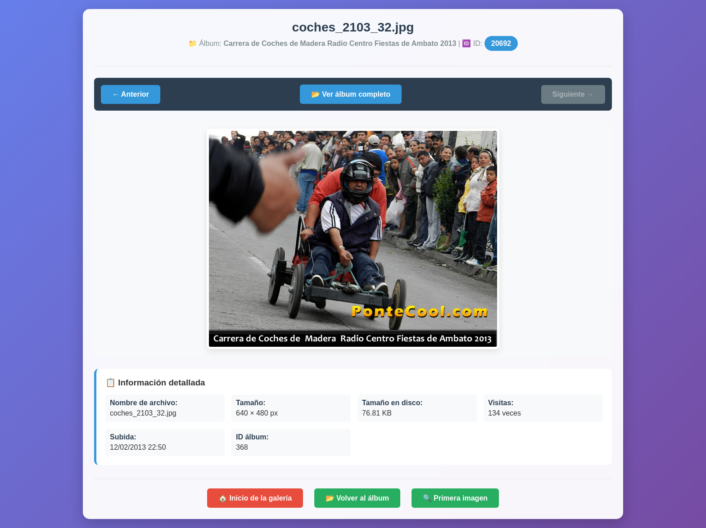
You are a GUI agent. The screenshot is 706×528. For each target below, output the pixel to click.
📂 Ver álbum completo (350, 94)
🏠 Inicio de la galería (255, 498)
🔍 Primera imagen (455, 498)
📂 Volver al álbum (357, 498)
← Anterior (130, 94)
